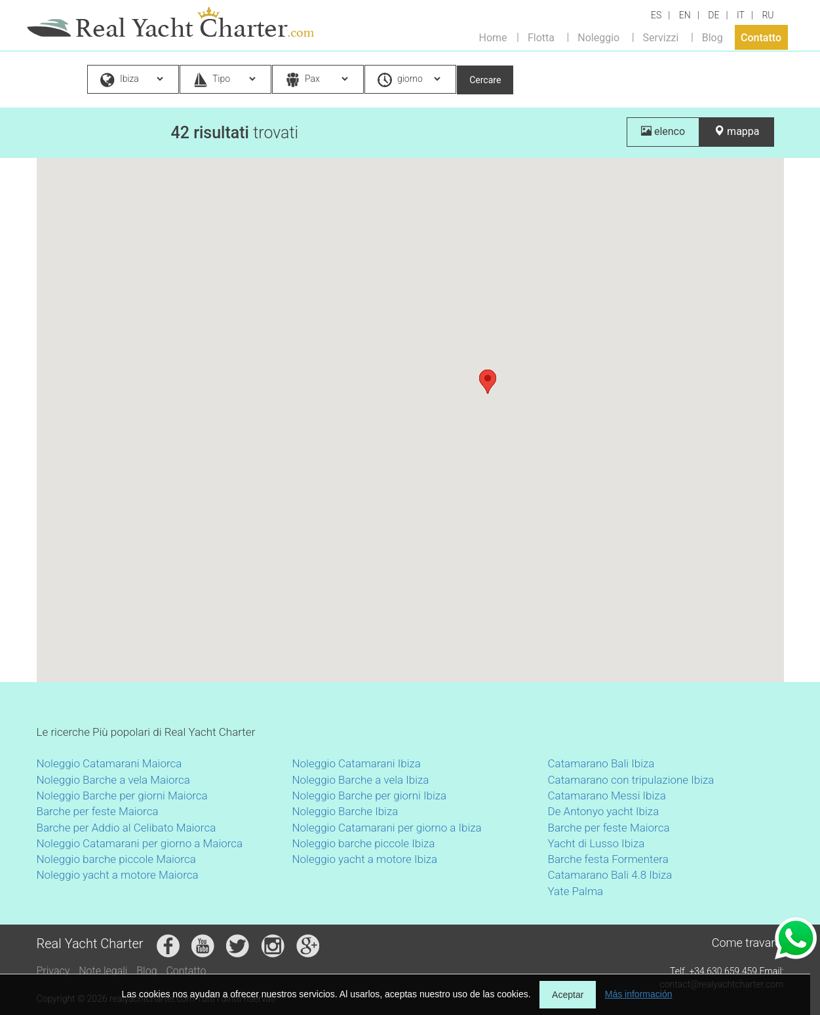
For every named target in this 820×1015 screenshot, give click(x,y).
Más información (639, 994)
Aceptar (567, 994)
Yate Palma (576, 891)
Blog (712, 37)
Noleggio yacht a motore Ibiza (365, 859)
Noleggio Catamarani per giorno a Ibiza (387, 827)
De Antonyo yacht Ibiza (603, 811)
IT (741, 15)
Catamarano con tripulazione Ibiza (631, 779)
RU (767, 15)
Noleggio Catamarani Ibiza (356, 763)
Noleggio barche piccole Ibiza (363, 843)
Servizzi (660, 37)
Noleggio (598, 37)
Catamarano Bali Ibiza (601, 763)
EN (685, 15)
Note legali (103, 971)
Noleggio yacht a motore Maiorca (118, 874)
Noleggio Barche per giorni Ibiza (369, 795)
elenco (663, 131)
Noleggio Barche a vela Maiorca (113, 779)
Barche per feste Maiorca (98, 811)
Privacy (53, 971)
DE (713, 15)
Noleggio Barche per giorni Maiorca (122, 795)
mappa (736, 131)
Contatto (761, 37)
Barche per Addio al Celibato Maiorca (126, 827)
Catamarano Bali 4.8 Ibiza (610, 874)
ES (656, 15)
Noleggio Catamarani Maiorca (109, 763)
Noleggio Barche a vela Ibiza (360, 779)
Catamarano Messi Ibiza (607, 795)
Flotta (541, 37)
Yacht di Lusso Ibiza (596, 843)
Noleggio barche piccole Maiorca (116, 859)
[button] (487, 382)
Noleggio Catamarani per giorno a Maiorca (140, 843)
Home (493, 37)
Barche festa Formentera (608, 859)
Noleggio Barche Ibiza (345, 811)
